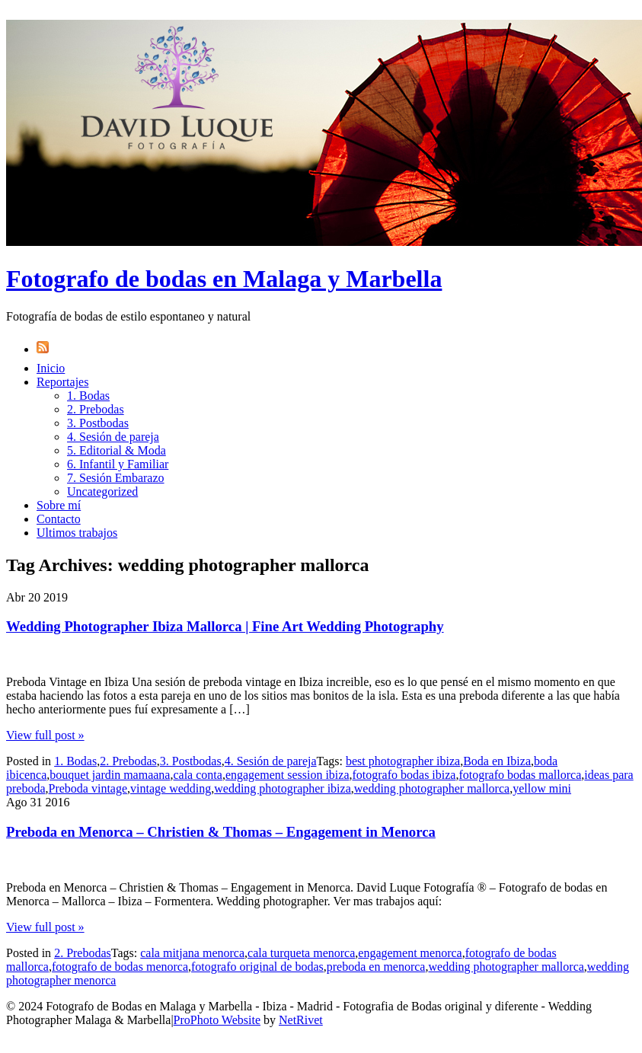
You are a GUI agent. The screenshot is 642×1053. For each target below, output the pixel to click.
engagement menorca (410, 952)
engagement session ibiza (287, 774)
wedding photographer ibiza (282, 788)
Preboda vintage (88, 788)
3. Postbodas (98, 422)
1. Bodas (88, 395)
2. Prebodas (95, 409)
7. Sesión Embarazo (115, 477)
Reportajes (62, 381)
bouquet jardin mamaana (110, 774)
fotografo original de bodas (257, 966)
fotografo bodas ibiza (404, 774)
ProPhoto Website (217, 1019)
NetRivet (301, 1019)
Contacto (59, 518)
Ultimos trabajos (77, 532)
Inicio (51, 368)
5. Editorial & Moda (116, 450)
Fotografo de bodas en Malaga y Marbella (224, 278)
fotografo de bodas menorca (120, 966)
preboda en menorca (376, 966)
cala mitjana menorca (192, 952)
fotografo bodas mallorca (519, 774)
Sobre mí (59, 505)
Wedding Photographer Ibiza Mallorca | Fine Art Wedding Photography (225, 626)
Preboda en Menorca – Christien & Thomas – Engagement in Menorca (221, 832)
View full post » (45, 735)
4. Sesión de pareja (113, 436)
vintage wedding (170, 788)
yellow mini (542, 788)
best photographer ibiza (403, 761)
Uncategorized (102, 491)
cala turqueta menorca (301, 952)
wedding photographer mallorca (431, 788)
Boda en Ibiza (497, 761)
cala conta (197, 774)
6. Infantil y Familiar (117, 464)
